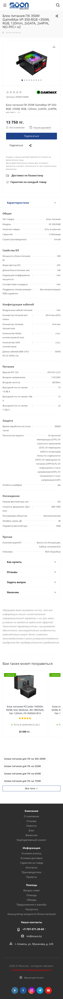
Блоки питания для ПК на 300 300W (25, 755)
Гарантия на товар (31, 859)
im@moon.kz (34, 932)
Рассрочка (31, 906)
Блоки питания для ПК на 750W (22, 777)
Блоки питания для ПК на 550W (22, 762)
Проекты (31, 873)
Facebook (23, 987)
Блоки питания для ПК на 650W (22, 770)
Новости (31, 822)
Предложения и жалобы (32, 901)
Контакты (31, 864)
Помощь (31, 891)
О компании (31, 813)
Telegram (40, 987)
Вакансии (31, 831)
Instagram (31, 987)
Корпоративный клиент (31, 836)
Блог (31, 827)
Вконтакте (14, 987)
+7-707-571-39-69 (33, 925)
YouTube (48, 987)
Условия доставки (31, 854)
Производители (31, 868)
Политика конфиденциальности (32, 966)
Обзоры (31, 896)
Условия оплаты (31, 850)
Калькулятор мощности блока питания (32, 910)
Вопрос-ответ (31, 887)
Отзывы (31, 817)
